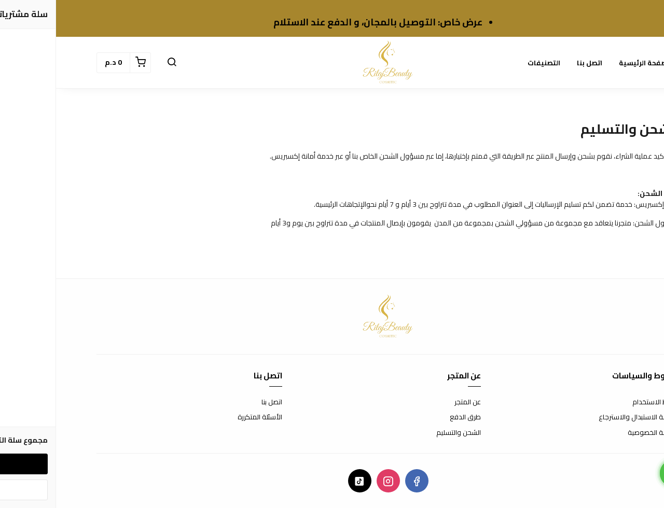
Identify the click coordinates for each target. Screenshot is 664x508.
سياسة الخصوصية (598, 433)
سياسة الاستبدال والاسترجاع (583, 417)
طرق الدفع (409, 417)
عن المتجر (411, 402)
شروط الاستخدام (600, 402)
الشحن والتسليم (402, 433)
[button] (115, 62)
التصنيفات (488, 63)
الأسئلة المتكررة (204, 417)
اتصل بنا (533, 63)
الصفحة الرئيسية (589, 63)
